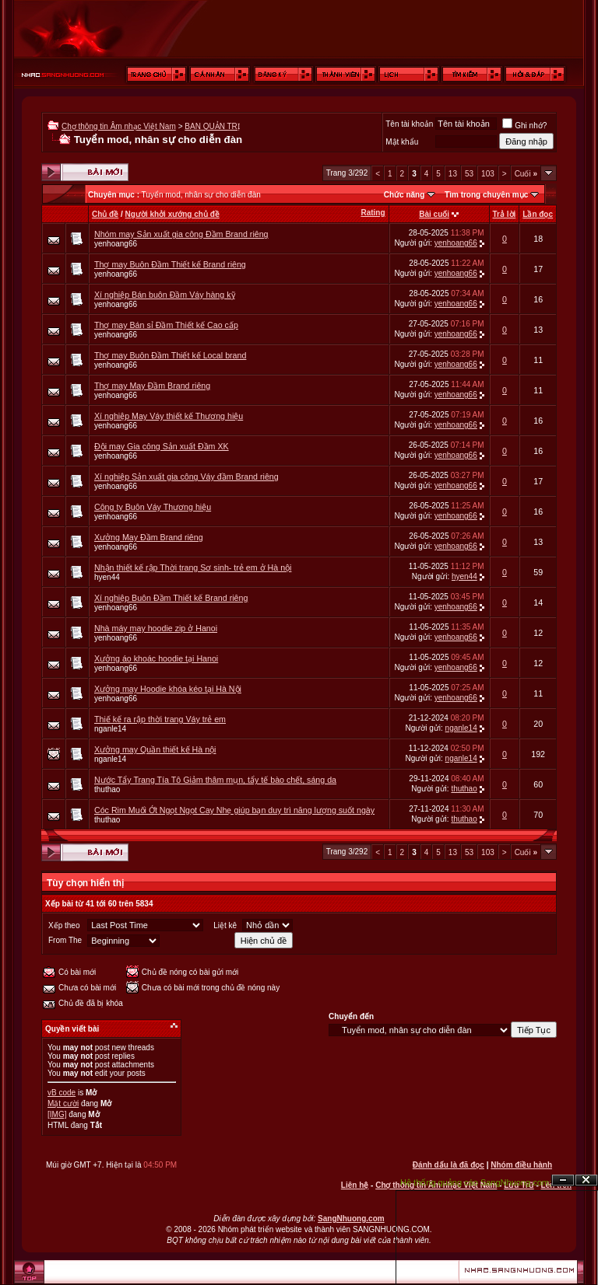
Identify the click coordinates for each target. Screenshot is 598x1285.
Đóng (586, 1180)
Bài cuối (434, 214)
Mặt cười (63, 1103)
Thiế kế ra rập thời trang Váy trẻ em (160, 719)
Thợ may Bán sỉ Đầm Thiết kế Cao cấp (166, 325)
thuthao (107, 789)
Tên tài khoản (409, 124)
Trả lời (504, 214)
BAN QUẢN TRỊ (212, 126)
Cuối (526, 173)
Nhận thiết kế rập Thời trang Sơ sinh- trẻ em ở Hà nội (192, 567)
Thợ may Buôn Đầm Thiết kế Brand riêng (170, 264)
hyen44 (107, 577)
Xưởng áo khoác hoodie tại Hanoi (156, 658)
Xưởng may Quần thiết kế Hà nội (155, 749)
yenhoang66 (115, 243)
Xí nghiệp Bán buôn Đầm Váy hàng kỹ (164, 294)
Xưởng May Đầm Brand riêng (148, 537)
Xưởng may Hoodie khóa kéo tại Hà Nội (167, 688)
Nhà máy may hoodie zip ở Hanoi (155, 628)
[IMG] (56, 1114)
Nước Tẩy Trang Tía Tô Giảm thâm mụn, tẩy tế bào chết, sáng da (215, 779)
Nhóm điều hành (521, 1165)
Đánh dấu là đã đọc (448, 1165)
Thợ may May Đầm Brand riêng (152, 385)
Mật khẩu (401, 142)
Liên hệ (354, 1185)
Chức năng (404, 194)
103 (487, 173)
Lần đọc (537, 214)
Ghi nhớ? (524, 125)
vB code (61, 1092)
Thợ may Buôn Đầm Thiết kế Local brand (170, 355)
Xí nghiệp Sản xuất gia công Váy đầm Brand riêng (186, 476)
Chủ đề (105, 214)
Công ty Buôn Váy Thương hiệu (152, 507)
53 (469, 173)
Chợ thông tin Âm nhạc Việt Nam (119, 126)
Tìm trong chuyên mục (486, 194)
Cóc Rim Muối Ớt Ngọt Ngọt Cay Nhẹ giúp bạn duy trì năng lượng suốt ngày (234, 810)
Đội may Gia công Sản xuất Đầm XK (161, 446)
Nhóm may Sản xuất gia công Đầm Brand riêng (181, 234)
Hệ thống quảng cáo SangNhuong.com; (475, 1182)
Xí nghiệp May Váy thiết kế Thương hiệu (168, 416)
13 (452, 173)
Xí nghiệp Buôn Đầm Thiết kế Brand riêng (171, 597)
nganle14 (110, 729)
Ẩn (563, 1180)
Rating (373, 212)
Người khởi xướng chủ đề (172, 214)
